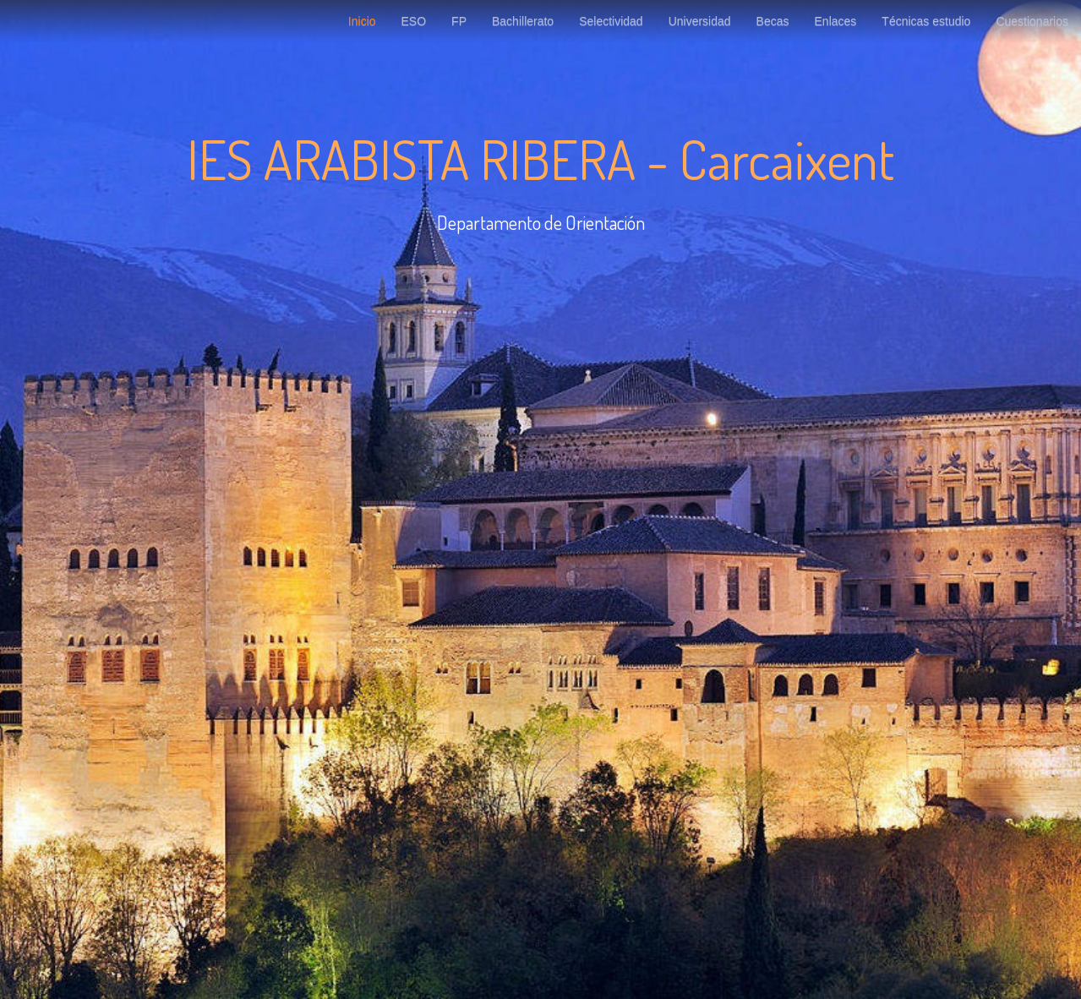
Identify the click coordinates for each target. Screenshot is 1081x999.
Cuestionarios (1032, 21)
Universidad (700, 21)
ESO (414, 21)
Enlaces (836, 21)
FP (459, 21)
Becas (772, 21)
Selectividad (611, 21)
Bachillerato (523, 21)
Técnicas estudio (926, 21)
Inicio (362, 21)
